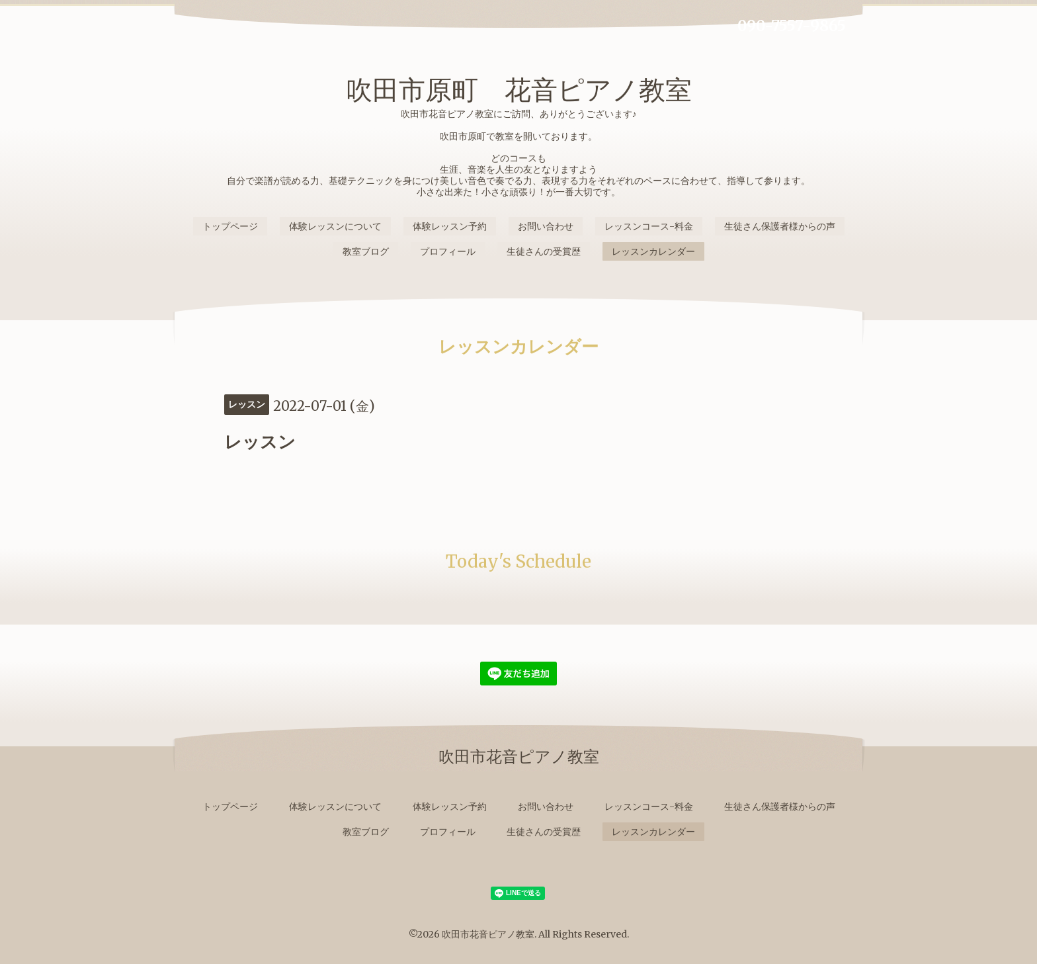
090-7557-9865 (791, 26)
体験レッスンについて (335, 226)
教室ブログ (366, 251)
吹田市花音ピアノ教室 (488, 934)
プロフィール (448, 251)
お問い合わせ (545, 226)
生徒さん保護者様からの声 (779, 226)
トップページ (230, 226)
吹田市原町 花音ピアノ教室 (519, 90)
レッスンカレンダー (653, 251)
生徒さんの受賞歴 (544, 251)
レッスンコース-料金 (648, 226)
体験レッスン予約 (450, 226)
